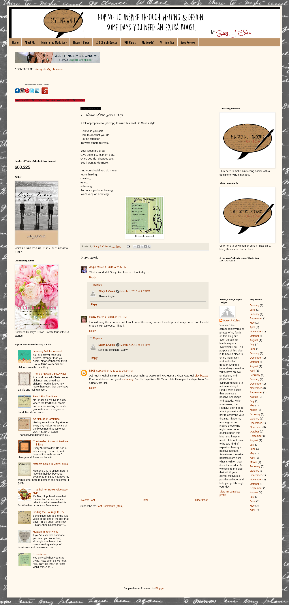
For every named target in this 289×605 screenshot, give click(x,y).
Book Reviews (188, 42)
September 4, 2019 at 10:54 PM (114, 370)
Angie (92, 267)
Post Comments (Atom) (110, 506)
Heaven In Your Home (45, 531)
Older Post (201, 500)
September (256, 318)
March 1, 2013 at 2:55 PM (135, 291)
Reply (92, 277)
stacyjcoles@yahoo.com (49, 69)
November (256, 331)
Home (15, 42)
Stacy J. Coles (106, 291)
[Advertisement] (144, 470)
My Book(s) (148, 42)
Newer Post (88, 500)
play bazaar (202, 375)
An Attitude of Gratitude (46, 418)
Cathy (92, 317)
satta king (128, 379)
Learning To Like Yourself (47, 351)
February (255, 375)
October (254, 335)
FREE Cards (129, 42)
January (254, 305)
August (254, 340)
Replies (97, 284)
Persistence (40, 554)
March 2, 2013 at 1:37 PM (112, 317)
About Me (30, 42)
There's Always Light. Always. (50, 373)
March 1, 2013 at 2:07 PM (111, 267)
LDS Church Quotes (106, 42)
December (256, 357)
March (253, 409)
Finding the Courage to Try (48, 512)
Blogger (159, 588)
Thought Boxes (81, 42)
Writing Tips (167, 42)
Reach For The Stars (45, 396)
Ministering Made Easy (54, 42)
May (252, 322)
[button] (18, 84)
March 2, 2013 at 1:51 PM (135, 344)
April (252, 327)
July (252, 344)
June (253, 309)
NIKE (92, 370)
